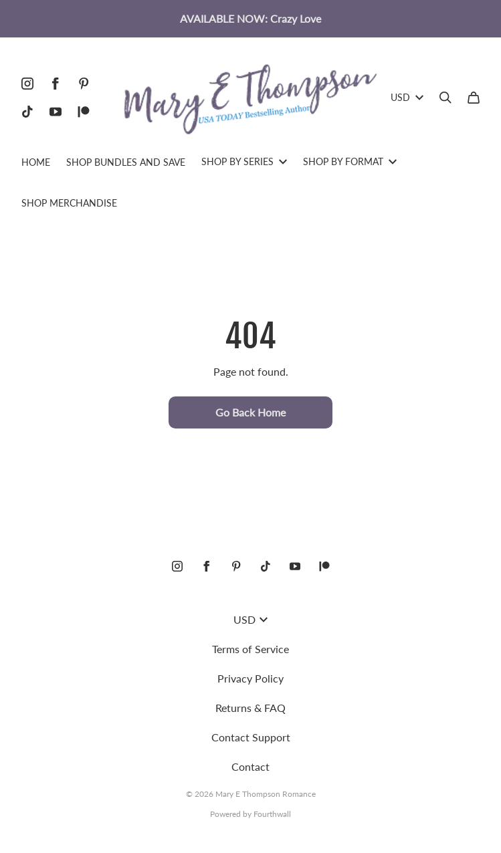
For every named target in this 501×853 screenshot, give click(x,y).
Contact (250, 766)
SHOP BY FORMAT (350, 161)
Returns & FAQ (250, 707)
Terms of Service (250, 648)
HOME (35, 162)
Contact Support (250, 737)
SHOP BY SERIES (244, 161)
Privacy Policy (250, 678)
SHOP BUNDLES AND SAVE (125, 162)
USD (407, 97)
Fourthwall (272, 814)
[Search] (445, 98)
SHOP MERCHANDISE (69, 203)
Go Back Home (250, 412)
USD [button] (250, 619)
